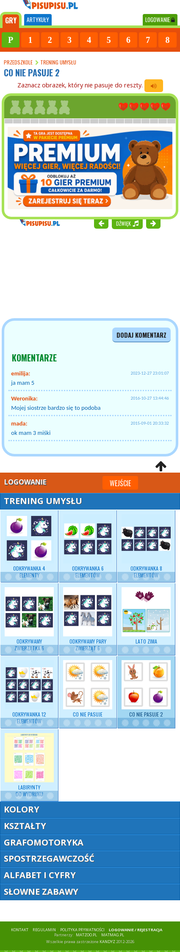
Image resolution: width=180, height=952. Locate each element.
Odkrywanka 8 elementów (146, 546)
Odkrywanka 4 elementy (29, 546)
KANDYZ (107, 941)
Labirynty (29, 765)
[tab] (11, 20)
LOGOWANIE (160, 19)
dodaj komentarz (141, 334)
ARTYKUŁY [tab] (38, 19)
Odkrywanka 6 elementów (87, 546)
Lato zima (146, 616)
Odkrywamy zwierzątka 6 (29, 619)
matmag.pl (112, 935)
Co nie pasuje (87, 689)
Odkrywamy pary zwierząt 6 (87, 619)
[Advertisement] (50, 272)
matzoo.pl (86, 935)
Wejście (120, 483)
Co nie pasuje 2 (146, 689)
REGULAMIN (44, 929)
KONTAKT (19, 929)
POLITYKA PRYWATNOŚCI (82, 929)
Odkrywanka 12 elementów (29, 692)
